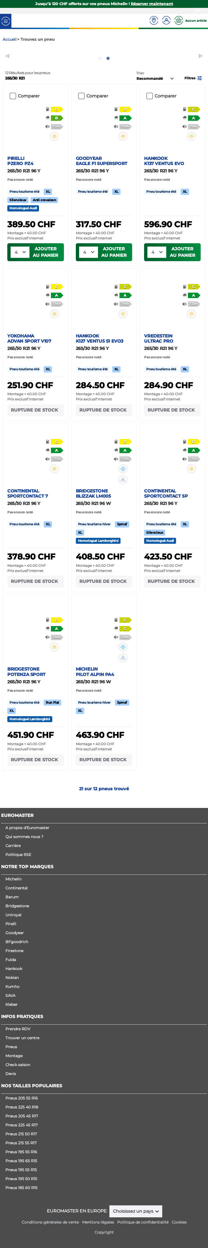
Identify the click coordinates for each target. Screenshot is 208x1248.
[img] (55, 145)
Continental (16, 888)
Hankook (13, 968)
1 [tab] (100, 67)
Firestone (14, 950)
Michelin (13, 879)
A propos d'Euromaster (27, 827)
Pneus (11, 1046)
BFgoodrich (16, 941)
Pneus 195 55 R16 (21, 1151)
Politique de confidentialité (142, 1222)
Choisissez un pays (133, 1211)
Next (201, 60)
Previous (6, 60)
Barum (12, 897)
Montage (13, 1055)
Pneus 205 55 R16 (21, 1098)
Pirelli (10, 923)
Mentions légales (98, 1222)
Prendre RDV (17, 1028)
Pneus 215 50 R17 (21, 1134)
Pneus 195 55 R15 (21, 1169)
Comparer (29, 105)
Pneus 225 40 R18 (21, 1107)
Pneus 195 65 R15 (21, 1160)
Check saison (17, 1064)
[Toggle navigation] (5, 21)
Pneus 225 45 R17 (21, 1125)
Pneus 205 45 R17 (21, 1116)
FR (197, 11)
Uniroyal (13, 914)
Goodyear (14, 932)
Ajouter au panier (45, 261)
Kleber (11, 1004)
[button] (193, 86)
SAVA (10, 995)
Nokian (12, 977)
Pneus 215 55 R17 (21, 1142)
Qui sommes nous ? (24, 836)
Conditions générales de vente (50, 1222)
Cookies (179, 1222)
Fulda (10, 959)
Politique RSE (18, 854)
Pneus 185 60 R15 (21, 1187)
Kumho (12, 986)
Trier (140, 82)
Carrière (13, 845)
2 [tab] (108, 67)
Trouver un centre (22, 1037)
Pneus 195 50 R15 (21, 1178)
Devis (10, 1073)
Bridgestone (17, 905)
